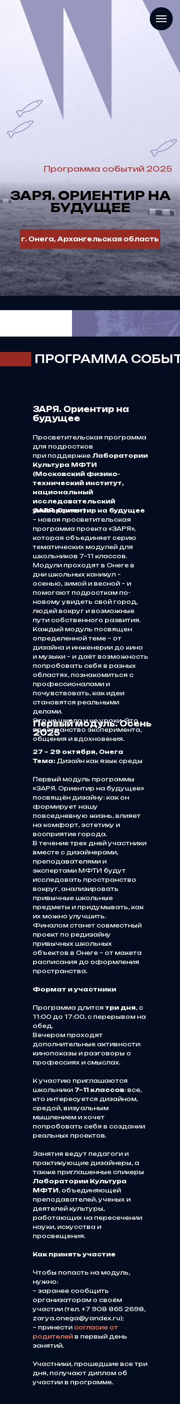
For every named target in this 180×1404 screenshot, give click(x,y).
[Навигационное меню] (161, 18)
